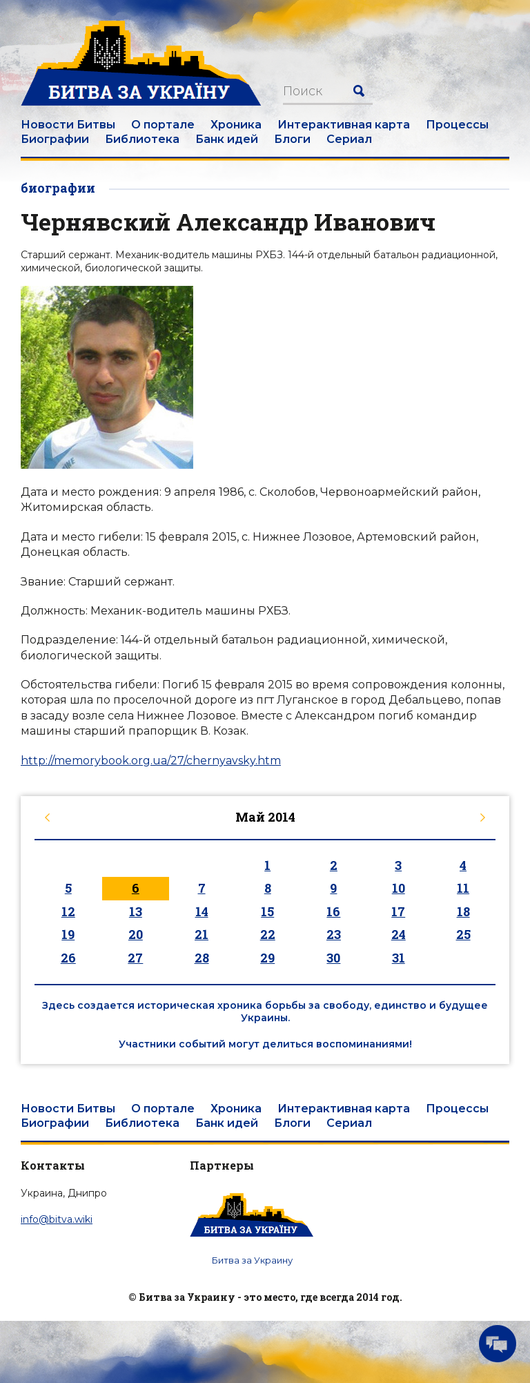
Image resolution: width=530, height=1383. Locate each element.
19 (68, 934)
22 (267, 934)
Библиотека (142, 139)
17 (398, 911)
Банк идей (226, 139)
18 (463, 911)
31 (398, 957)
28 (202, 957)
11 (463, 888)
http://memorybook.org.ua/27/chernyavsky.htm (151, 760)
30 (333, 957)
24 (398, 934)
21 (201, 934)
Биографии (55, 139)
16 (333, 911)
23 (333, 934)
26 (68, 957)
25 (463, 934)
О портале (163, 124)
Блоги (292, 139)
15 (267, 911)
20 (135, 934)
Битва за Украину (252, 1260)
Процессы (457, 124)
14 (201, 911)
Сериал (349, 139)
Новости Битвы (68, 124)
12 (68, 911)
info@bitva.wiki (56, 1219)
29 (267, 957)
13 (135, 911)
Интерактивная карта (343, 124)
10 (398, 888)
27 (135, 957)
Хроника (236, 124)
